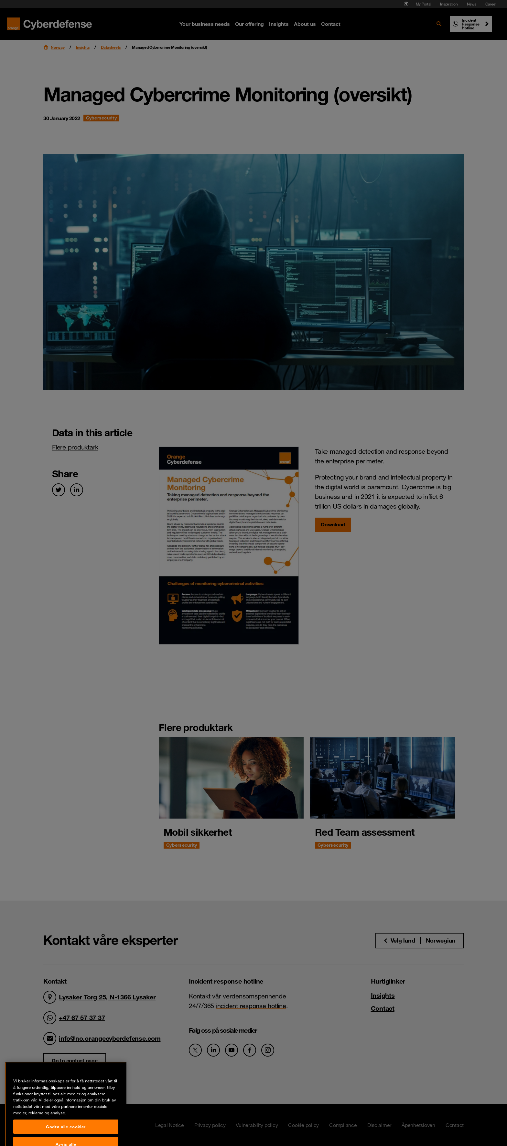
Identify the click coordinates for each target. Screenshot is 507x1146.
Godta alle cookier (66, 1136)
